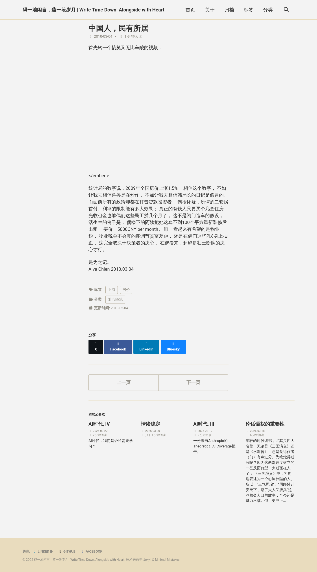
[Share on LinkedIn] (148, 352)
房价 (126, 298)
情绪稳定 (150, 429)
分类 (266, 10)
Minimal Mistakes (175, 560)
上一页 (123, 386)
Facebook (95, 551)
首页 (189, 10)
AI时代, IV (99, 429)
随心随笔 (115, 308)
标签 (247, 10)
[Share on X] (95, 352)
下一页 (193, 386)
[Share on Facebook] (119, 352)
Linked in (44, 551)
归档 (228, 10)
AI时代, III (203, 429)
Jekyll (153, 560)
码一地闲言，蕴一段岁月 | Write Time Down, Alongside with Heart (93, 10)
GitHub (69, 551)
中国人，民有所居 (118, 28)
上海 (111, 298)
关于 (208, 10)
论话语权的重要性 (265, 429)
